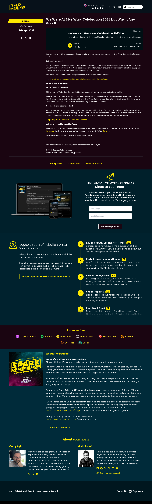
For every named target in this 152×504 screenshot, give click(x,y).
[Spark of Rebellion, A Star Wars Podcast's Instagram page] (118, 7)
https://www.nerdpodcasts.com (61, 422)
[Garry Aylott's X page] (29, 477)
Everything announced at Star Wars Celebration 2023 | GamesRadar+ (79, 79)
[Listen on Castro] (84, 345)
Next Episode (55, 163)
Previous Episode (94, 163)
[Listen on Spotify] (44, 337)
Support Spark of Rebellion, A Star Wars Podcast (66, 119)
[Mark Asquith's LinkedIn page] (108, 471)
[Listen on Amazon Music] (85, 337)
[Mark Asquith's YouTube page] (111, 471)
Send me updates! (110, 226)
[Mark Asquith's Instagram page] (106, 471)
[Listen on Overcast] (66, 345)
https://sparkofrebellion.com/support (64, 413)
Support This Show (60, 430)
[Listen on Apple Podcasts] (23, 337)
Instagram (50, 131)
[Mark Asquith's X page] (103, 471)
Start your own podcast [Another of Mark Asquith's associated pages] (108, 476)
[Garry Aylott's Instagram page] (32, 477)
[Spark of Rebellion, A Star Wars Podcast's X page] (113, 7)
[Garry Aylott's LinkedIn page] (34, 477)
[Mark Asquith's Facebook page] (98, 471)
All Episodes (74, 163)
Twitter (106, 131)
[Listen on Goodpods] (63, 337)
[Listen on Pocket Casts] (109, 337)
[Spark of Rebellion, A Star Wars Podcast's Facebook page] (109, 7)
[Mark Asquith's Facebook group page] (100, 471)
